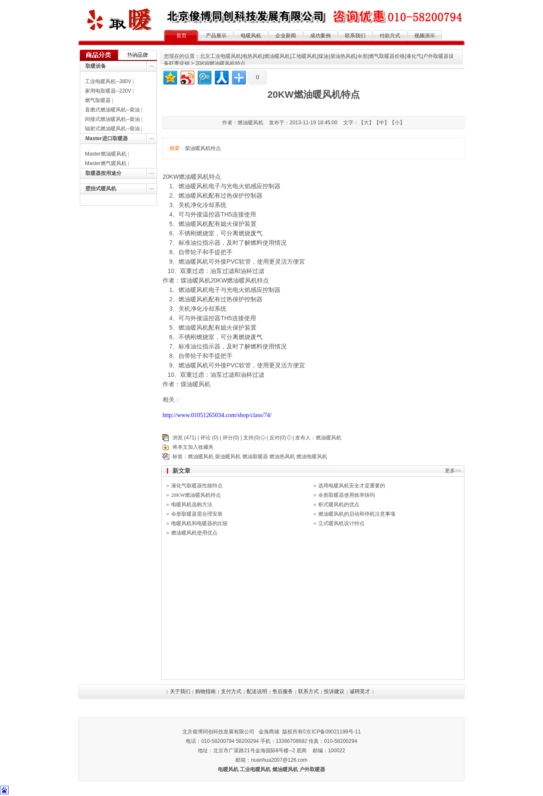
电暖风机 (251, 36)
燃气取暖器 (98, 100)
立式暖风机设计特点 (341, 523)
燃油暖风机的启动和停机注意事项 (356, 514)
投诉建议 (334, 691)
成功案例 (320, 36)
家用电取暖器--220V (108, 91)
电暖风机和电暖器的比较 (199, 523)
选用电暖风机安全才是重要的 (351, 486)
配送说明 (257, 691)
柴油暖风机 (228, 457)
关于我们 (180, 691)
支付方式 (231, 691)
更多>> (453, 471)
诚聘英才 (360, 691)
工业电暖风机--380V (108, 81)
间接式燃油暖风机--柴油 (112, 119)
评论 (205, 438)
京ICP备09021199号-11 (333, 732)
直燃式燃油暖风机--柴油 (112, 110)
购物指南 (205, 691)
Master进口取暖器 (106, 138)
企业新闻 (285, 36)
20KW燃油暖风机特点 (196, 495)
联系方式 (308, 691)
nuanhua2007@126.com (279, 760)
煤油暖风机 (196, 384)
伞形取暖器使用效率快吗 (346, 495)
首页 (181, 36)
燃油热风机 (282, 457)
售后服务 (282, 691)
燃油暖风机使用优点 (194, 533)
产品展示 (216, 36)
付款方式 (390, 36)
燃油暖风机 (193, 186)
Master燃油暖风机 (106, 154)
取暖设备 (95, 66)
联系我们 (355, 36)
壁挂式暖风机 (100, 189)
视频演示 (424, 36)
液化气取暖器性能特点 (197, 486)
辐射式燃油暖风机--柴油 (112, 129)
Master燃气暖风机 (106, 163)
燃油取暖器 (255, 457)
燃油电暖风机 (311, 457)
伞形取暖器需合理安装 (197, 514)
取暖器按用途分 (103, 173)
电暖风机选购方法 (191, 505)
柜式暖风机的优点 (338, 505)
